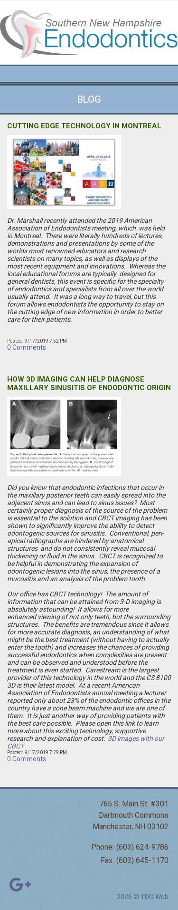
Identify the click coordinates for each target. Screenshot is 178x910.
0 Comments (26, 347)
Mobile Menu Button (7, 74)
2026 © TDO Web (143, 896)
